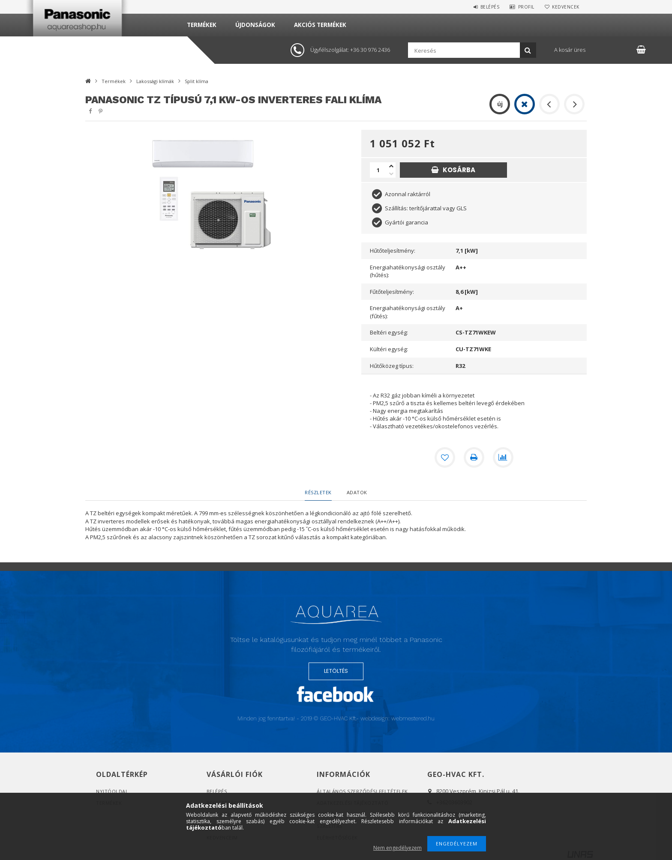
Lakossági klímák (155, 81)
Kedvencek (565, 7)
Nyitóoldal (112, 791)
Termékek (201, 25)
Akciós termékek (320, 25)
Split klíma (196, 81)
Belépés (490, 7)
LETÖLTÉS (336, 671)
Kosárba (459, 169)
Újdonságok (255, 25)
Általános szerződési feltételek (362, 791)
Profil (526, 7)
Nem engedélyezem (397, 847)
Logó (336, 622)
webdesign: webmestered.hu (397, 718)
